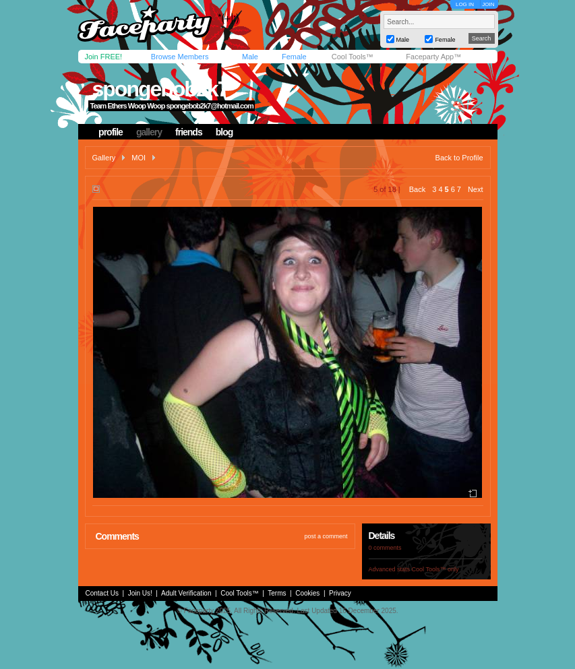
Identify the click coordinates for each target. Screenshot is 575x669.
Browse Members (180, 57)
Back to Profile (459, 158)
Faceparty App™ (433, 57)
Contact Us (102, 593)
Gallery (104, 158)
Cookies (307, 593)
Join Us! (140, 593)
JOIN (488, 4)
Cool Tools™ (352, 57)
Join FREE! (104, 57)
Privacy (340, 593)
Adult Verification (186, 593)
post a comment (325, 536)
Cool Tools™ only (435, 569)
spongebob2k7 (160, 89)
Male (250, 57)
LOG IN (465, 4)
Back (417, 189)
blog (224, 132)
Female (294, 57)
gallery (149, 132)
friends (188, 132)
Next (475, 189)
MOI (138, 158)
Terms (277, 593)
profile (110, 132)
